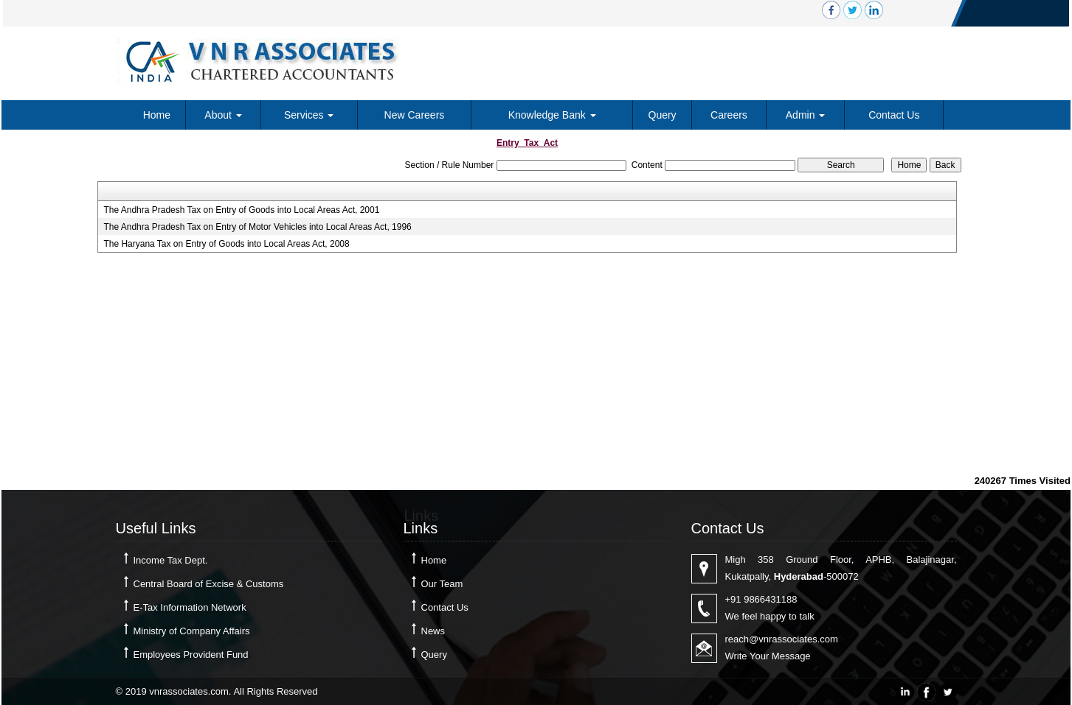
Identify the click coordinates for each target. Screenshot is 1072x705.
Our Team (442, 583)
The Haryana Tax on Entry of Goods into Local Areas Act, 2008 (226, 244)
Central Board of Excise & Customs (209, 583)
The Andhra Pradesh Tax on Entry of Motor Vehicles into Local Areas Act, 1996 (257, 227)
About (222, 115)
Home (156, 115)
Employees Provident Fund (191, 654)
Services (309, 115)
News (433, 630)
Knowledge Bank (552, 115)
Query (663, 115)
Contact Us (893, 115)
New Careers (414, 115)
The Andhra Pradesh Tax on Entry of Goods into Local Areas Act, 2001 (241, 210)
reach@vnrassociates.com (781, 639)
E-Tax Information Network (190, 607)
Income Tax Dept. (171, 560)
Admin (806, 115)
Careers (728, 115)
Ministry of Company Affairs (192, 630)
